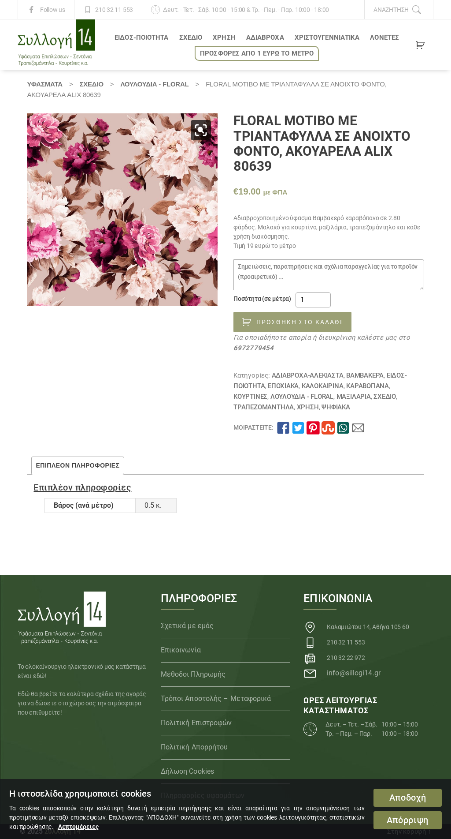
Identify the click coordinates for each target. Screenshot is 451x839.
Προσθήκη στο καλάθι (299, 322)
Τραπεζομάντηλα (263, 407)
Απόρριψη (408, 820)
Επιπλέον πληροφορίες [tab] (77, 465)
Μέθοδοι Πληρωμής (193, 674)
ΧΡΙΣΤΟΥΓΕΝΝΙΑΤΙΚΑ (327, 37)
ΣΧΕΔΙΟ (191, 37)
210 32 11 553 (114, 9)
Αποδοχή (407, 798)
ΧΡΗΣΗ (224, 37)
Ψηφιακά (336, 407)
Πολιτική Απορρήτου (194, 747)
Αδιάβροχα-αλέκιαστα (308, 375)
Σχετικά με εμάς (187, 626)
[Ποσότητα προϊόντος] (313, 299)
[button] (201, 130)
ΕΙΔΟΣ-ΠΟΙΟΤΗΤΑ (141, 37)
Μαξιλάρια (353, 397)
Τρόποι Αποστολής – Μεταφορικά (216, 698)
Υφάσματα (44, 84)
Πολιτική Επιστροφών (196, 723)
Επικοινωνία (181, 650)
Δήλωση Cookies (187, 771)
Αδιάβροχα (265, 37)
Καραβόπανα (367, 386)
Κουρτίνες (250, 397)
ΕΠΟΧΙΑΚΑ (283, 386)
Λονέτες (384, 37)
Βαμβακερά (365, 375)
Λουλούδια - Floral (154, 84)
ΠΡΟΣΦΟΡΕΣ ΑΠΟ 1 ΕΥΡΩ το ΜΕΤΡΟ (257, 53)
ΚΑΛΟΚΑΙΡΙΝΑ (323, 386)
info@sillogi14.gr (354, 673)
